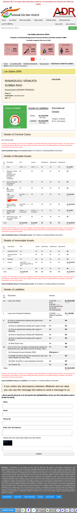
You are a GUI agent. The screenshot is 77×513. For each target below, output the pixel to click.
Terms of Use (50, 497)
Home (4, 20)
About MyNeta (70, 24)
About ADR (59, 24)
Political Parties (51, 20)
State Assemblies (25, 20)
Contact (40, 497)
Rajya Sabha (38, 20)
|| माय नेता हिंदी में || (7, 24)
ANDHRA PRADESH (30, 64)
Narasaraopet (44, 64)
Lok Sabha (12, 20)
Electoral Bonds (64, 20)
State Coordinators (30, 497)
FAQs (58, 497)
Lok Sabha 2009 (15, 64)
